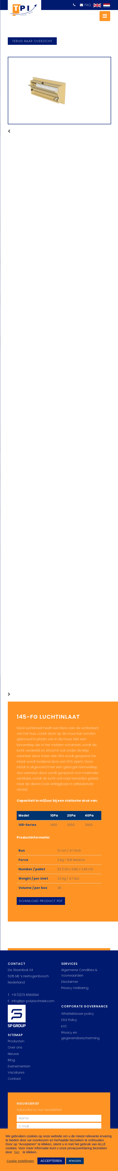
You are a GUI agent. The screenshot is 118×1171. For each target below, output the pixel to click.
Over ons (15, 1047)
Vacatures (16, 1072)
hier (16, 1152)
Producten (16, 1041)
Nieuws (13, 1054)
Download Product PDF (41, 901)
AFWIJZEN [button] (75, 1160)
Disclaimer (69, 981)
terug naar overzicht (32, 41)
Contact (14, 1078)
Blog (11, 1060)
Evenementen (19, 1066)
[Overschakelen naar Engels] (96, 5)
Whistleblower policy (77, 1013)
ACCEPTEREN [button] (51, 1161)
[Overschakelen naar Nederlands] (105, 5)
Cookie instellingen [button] (20, 1161)
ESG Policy (69, 1020)
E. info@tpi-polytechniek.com (31, 1001)
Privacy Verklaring (74, 988)
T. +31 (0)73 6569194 (23, 995)
